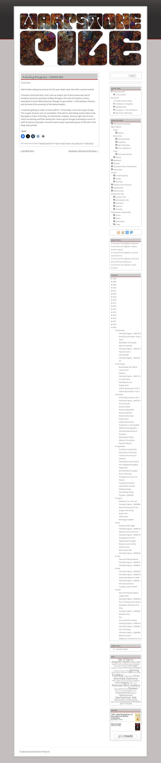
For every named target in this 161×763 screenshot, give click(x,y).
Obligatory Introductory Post (130, 638)
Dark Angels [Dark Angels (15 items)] (132, 665)
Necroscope (116, 724)
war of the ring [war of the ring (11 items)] (116, 702)
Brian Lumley (117, 725)
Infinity (113, 172)
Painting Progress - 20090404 (129, 632)
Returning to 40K (125, 550)
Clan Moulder (124, 355)
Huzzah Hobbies (122, 649)
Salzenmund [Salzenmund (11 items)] (123, 689)
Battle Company (125, 635)
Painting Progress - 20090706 (129, 553)
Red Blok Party (27, 151)
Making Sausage (125, 489)
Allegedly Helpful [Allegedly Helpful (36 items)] (120, 661)
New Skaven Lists (125, 382)
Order (115, 151)
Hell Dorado (123, 516)
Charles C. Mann (118, 719)
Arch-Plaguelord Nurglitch (128, 464)
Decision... (122, 373)
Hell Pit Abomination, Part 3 (129, 388)
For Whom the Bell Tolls (128, 449)
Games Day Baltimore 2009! (129, 577)
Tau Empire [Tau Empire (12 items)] (127, 691)
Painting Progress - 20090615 (129, 562)
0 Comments (25, 82)
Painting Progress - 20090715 (129, 535)
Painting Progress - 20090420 (129, 611)
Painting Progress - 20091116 (129, 376)
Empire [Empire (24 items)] (137, 667)
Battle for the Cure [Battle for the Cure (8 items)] (118, 664)
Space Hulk (123, 513)
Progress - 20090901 (126, 495)
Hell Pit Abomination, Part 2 (129, 391)
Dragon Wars (124, 385)
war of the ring (76, 143)
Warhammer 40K (117, 194)
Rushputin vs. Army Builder (129, 425)
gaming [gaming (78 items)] (134, 670)
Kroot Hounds (124, 403)
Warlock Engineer (125, 413)
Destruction (117, 136)
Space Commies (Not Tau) (128, 507)
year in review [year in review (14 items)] (126, 703)
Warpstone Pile (45, 143)
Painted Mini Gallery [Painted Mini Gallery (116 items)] (126, 685)
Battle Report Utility (126, 437)
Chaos (115, 130)
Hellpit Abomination (126, 422)
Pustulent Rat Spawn (127, 483)
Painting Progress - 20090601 (129, 565)
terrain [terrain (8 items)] (134, 691)
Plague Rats (123, 468)
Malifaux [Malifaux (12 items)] (136, 681)
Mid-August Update (126, 519)
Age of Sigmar (116, 127)
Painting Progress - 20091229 (129, 333)
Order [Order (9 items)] (131, 683)
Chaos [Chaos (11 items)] (124, 666)
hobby (68, 143)
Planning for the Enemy (127, 452)
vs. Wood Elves (124, 379)
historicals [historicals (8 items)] (137, 673)
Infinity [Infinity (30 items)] (136, 675)
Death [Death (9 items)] (120, 668)
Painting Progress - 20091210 (129, 349)
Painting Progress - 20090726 (129, 529)
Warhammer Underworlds (121, 212)
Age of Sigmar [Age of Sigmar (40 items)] (126, 659)
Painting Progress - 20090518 (129, 574)
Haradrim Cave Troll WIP (128, 587)
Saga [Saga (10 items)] (116, 689)
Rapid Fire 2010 (124, 352)
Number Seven (124, 407)
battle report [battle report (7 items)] (129, 664)
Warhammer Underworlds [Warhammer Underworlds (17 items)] (125, 700)
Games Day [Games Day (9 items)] (124, 671)
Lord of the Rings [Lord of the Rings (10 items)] (127, 681)
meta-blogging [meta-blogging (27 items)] (122, 682)
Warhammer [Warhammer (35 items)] (126, 695)
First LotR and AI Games (128, 620)
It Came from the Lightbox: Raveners (125, 243)
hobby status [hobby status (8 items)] (128, 676)
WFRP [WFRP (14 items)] (138, 702)
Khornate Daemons (126, 583)
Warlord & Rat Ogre (126, 416)
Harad (62, 143)
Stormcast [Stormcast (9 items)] (119, 691)
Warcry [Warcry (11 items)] (133, 693)
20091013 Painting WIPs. (128, 428)
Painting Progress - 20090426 (129, 599)
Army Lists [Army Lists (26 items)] (135, 661)
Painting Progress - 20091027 (129, 400)
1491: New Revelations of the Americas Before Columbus (121, 716)
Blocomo (47, 751)
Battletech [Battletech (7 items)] (137, 664)
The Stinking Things (126, 492)
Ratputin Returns (125, 443)
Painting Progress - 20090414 (129, 623)
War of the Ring (124, 629)
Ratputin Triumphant (127, 440)
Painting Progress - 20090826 (129, 504)
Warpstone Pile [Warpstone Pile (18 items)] (129, 701)
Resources (115, 98)
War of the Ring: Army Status (129, 602)
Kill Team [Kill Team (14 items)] (116, 680)
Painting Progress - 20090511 (129, 580)
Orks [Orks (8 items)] (135, 683)
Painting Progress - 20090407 (129, 626)
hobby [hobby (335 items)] (117, 675)
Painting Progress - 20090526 (129, 571)
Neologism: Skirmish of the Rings (84, 151)
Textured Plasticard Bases (128, 559)
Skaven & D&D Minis (126, 410)
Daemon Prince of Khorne (128, 532)
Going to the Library (126, 510)
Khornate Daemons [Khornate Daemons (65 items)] (126, 678)
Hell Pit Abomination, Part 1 (129, 397)
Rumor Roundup (125, 474)
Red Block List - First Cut (128, 501)
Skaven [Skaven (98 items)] (133, 688)
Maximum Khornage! (127, 526)
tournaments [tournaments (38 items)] (123, 692)
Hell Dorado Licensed (127, 486)
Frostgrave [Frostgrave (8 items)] (116, 671)
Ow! (120, 617)
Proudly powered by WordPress (31, 751)
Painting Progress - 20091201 (129, 358)
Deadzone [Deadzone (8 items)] (114, 668)
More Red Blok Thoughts (128, 471)
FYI (120, 361)
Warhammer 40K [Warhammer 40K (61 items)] (125, 697)
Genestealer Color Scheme (129, 461)
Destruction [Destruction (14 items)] (128, 668)
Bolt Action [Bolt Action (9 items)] (118, 666)
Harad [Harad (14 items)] (130, 672)
